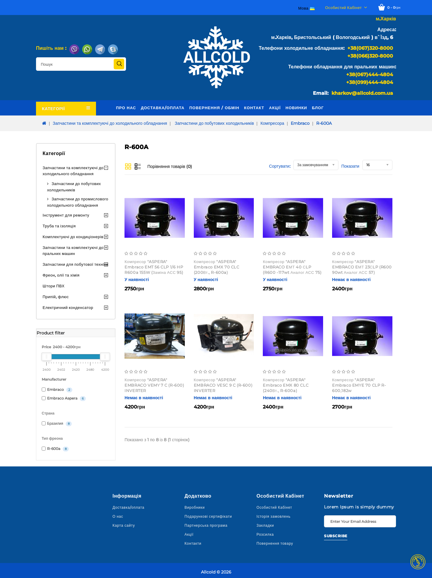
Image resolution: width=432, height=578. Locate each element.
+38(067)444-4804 (369, 74)
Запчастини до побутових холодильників (214, 123)
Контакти (192, 543)
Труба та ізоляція (59, 225)
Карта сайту (123, 525)
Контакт (254, 107)
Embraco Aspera (64, 398)
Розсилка (265, 534)
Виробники (194, 507)
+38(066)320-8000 (370, 56)
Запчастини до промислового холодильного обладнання (77, 202)
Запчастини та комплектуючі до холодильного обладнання (110, 123)
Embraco (300, 123)
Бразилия (57, 423)
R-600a (55, 448)
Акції (275, 107)
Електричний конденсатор (68, 307)
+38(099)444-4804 (369, 82)
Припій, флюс (56, 296)
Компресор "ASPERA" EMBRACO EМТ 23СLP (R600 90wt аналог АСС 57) (362, 267)
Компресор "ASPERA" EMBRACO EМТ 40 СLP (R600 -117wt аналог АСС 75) (292, 267)
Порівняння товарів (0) (169, 166)
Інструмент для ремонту (66, 215)
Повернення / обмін (214, 107)
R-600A (324, 123)
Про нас (126, 107)
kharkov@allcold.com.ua (362, 93)
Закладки (265, 525)
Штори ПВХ (53, 285)
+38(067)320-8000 (370, 48)
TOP (417, 561)
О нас (117, 516)
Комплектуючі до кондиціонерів (73, 236)
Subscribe (335, 536)
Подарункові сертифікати (208, 516)
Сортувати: (279, 166)
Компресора (272, 123)
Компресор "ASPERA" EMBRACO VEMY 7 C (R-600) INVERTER (154, 385)
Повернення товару (274, 543)
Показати (350, 166)
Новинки (296, 107)
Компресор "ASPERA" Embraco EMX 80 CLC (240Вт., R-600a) (285, 385)
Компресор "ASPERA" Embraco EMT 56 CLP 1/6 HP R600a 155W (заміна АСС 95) (153, 267)
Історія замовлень (273, 516)
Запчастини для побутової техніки (75, 264)
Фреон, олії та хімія (61, 275)
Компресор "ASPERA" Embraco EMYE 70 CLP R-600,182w (359, 385)
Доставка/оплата (162, 107)
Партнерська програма (205, 525)
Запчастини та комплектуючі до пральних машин (73, 250)
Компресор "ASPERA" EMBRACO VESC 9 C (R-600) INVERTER (223, 385)
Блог (318, 107)
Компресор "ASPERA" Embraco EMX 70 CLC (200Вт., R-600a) (216, 267)
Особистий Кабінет (274, 507)
